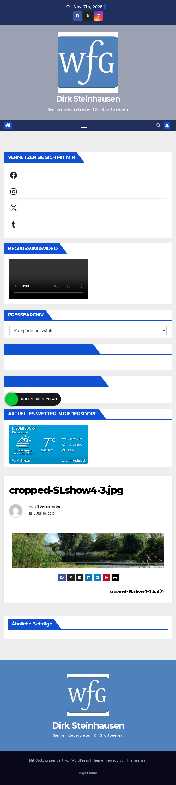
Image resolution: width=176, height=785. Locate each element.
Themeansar (136, 760)
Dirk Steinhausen (88, 99)
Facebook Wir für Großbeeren (49, 349)
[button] (158, 125)
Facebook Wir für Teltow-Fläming (53, 381)
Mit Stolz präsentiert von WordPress (59, 760)
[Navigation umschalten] (84, 125)
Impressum (88, 773)
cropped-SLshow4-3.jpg (66, 490)
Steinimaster (49, 506)
